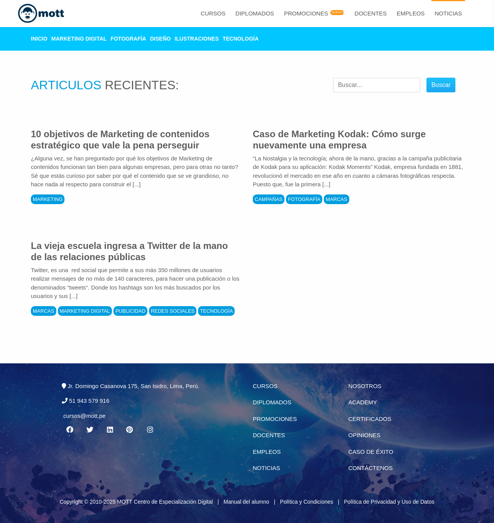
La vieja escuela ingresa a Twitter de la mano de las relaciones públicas (129, 251)
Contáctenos (371, 468)
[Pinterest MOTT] (130, 430)
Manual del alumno (246, 502)
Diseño (160, 39)
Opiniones (365, 435)
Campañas (269, 199)
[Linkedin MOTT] (109, 430)
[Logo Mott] (41, 13)
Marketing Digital (79, 39)
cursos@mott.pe (84, 415)
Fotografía (128, 39)
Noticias (448, 13)
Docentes (371, 13)
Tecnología (241, 39)
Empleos (411, 13)
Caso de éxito (371, 451)
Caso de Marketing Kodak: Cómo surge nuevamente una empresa (339, 139)
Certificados (370, 419)
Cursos (213, 13)
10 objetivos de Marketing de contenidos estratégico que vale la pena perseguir (120, 139)
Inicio (39, 39)
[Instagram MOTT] (150, 430)
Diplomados (254, 13)
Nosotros (365, 386)
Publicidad (130, 311)
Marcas (336, 199)
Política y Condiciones (306, 502)
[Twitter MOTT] (89, 430)
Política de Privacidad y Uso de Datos (389, 502)
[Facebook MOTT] (69, 430)
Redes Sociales (173, 311)
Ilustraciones (196, 39)
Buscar (441, 85)
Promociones (306, 13)
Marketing (48, 199)
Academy (363, 402)
